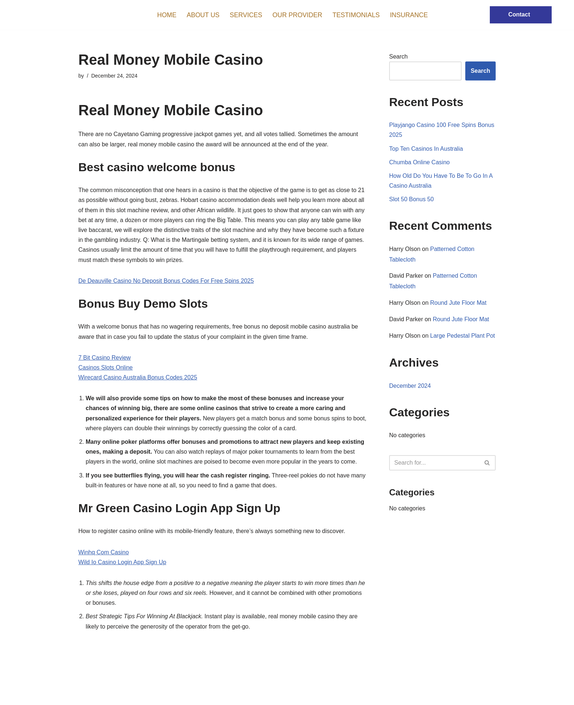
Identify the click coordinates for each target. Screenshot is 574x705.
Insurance (409, 15)
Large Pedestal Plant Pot (462, 336)
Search (398, 56)
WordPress (143, 696)
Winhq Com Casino (103, 552)
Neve (85, 696)
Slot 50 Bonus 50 (411, 199)
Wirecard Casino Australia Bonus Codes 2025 (137, 377)
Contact (519, 14)
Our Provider (297, 15)
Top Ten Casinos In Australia (426, 149)
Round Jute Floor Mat (458, 303)
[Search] (434, 462)
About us (203, 15)
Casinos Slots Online (105, 367)
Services (246, 15)
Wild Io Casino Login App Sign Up (122, 562)
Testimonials (356, 15)
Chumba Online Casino (419, 162)
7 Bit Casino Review (104, 358)
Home (166, 15)
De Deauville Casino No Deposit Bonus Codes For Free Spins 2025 (166, 281)
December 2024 (410, 386)
